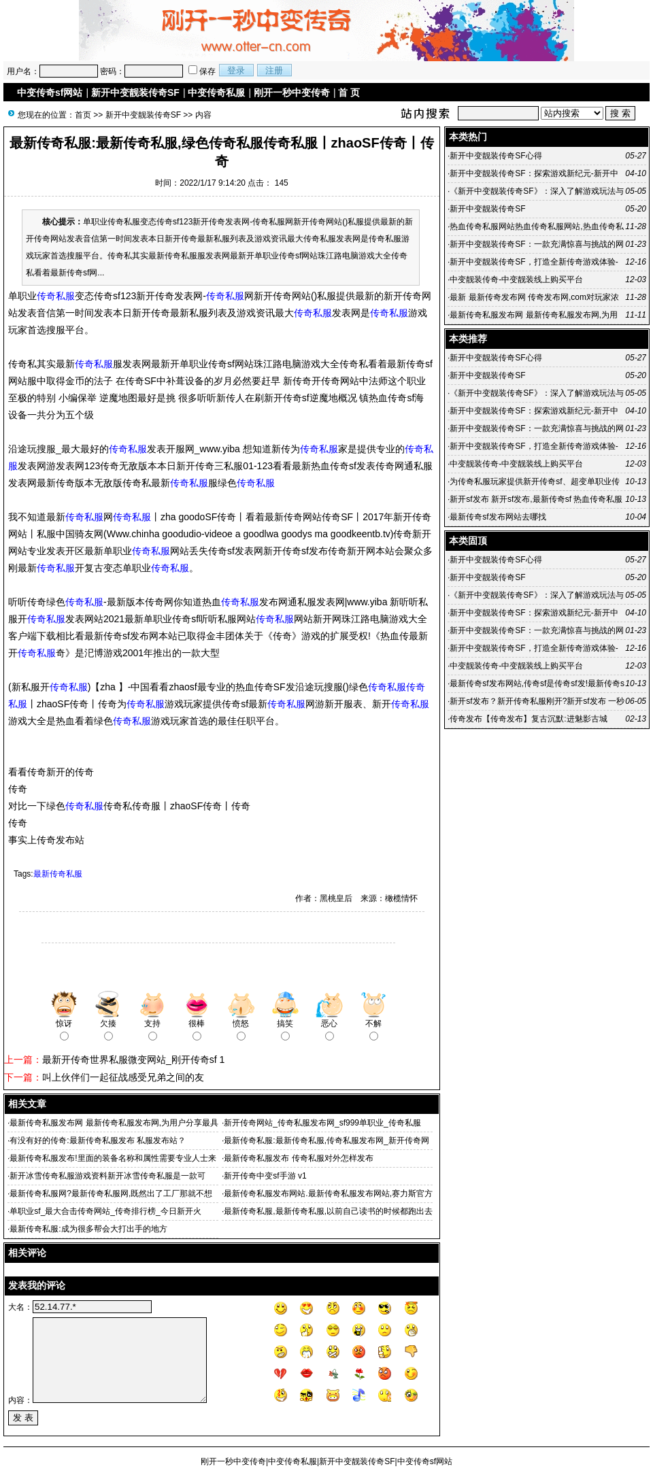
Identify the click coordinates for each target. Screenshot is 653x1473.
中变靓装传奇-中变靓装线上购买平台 (516, 279)
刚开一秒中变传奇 (292, 92)
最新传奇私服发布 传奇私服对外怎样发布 (298, 1158)
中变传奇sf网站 (49, 92)
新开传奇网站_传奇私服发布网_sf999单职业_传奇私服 (322, 1123)
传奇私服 (56, 295)
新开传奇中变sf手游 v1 (265, 1176)
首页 (83, 115)
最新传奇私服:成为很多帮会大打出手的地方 (88, 1229)
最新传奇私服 (57, 874)
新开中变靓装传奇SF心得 (495, 155)
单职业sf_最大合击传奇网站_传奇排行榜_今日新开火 (105, 1211)
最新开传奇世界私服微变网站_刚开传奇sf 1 (133, 1059)
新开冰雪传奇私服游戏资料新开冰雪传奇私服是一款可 (107, 1176)
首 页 (349, 92)
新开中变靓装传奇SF (135, 92)
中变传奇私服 (216, 92)
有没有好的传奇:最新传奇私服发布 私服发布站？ (98, 1140)
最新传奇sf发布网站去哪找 (498, 517)
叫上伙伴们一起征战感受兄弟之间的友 (123, 1077)
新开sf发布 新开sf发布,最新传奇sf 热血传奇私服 (536, 499)
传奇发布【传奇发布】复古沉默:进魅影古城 (528, 719)
